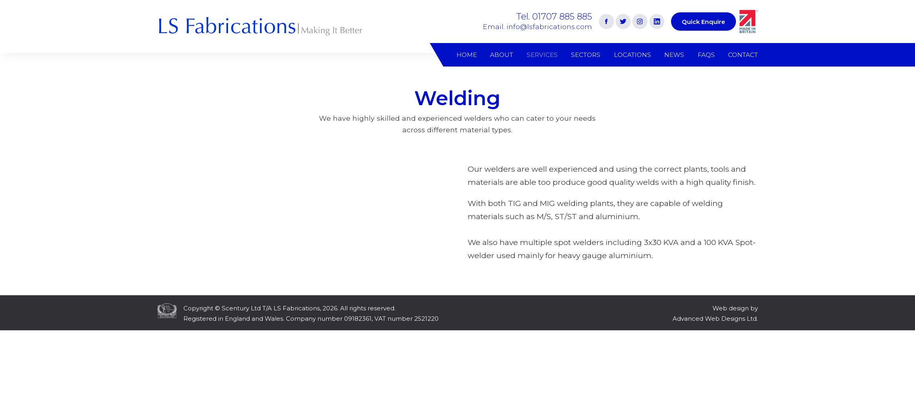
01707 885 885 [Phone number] (562, 16)
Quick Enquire (703, 21)
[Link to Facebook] (606, 21)
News (674, 55)
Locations (632, 55)
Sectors (585, 55)
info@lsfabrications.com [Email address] (549, 26)
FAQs (706, 55)
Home (467, 55)
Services (542, 55)
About (501, 55)
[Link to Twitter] (623, 21)
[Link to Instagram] (639, 21)
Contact (743, 55)
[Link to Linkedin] (657, 21)
